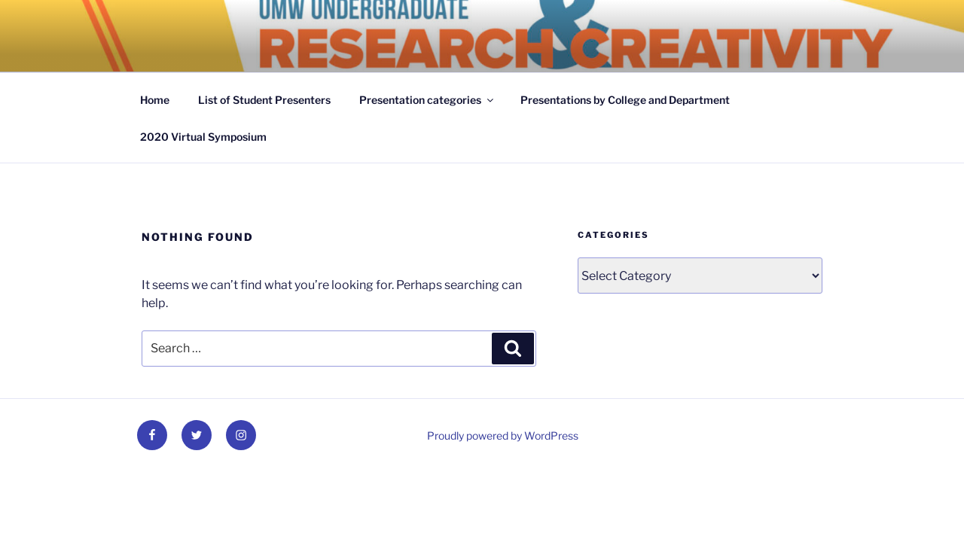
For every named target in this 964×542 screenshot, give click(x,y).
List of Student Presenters (264, 99)
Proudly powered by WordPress (502, 435)
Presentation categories (427, 99)
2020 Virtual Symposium (203, 136)
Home (154, 99)
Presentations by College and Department (625, 99)
